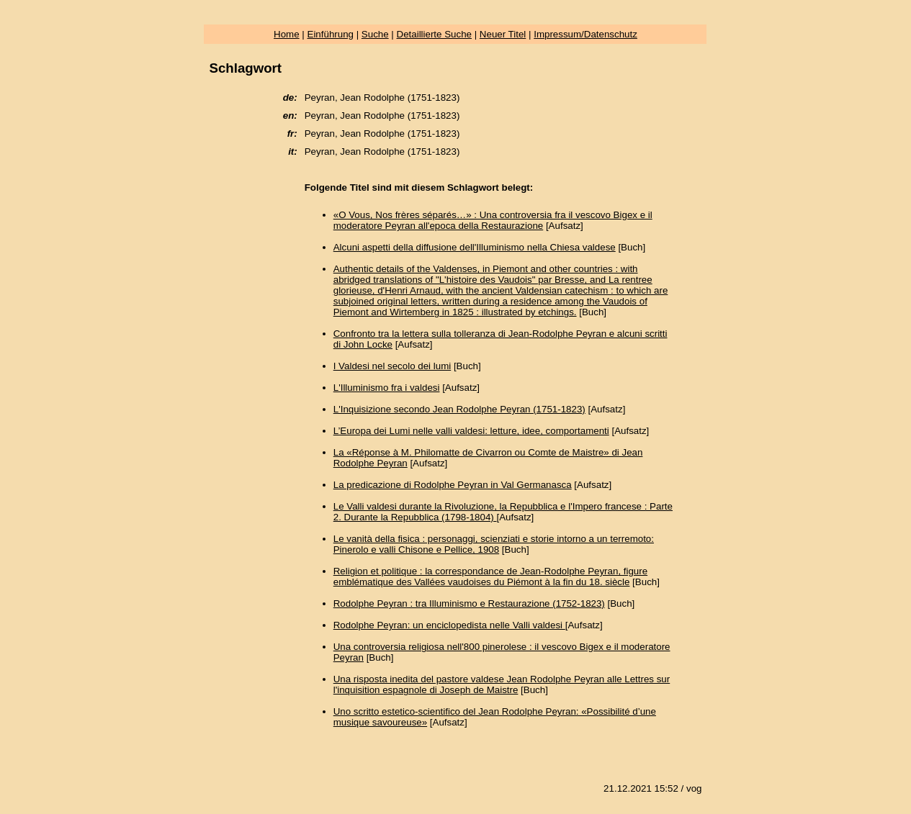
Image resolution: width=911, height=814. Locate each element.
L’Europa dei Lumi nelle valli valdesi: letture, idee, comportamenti (471, 430)
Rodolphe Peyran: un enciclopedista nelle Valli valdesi (449, 625)
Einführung (331, 34)
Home (287, 34)
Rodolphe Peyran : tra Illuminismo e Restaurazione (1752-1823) (469, 603)
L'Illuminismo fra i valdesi (386, 387)
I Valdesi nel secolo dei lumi (392, 366)
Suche (375, 34)
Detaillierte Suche (434, 34)
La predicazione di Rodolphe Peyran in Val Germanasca (452, 484)
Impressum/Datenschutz (585, 34)
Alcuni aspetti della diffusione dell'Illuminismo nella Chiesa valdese (474, 247)
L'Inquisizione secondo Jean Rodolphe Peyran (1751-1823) (459, 409)
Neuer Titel (503, 34)
